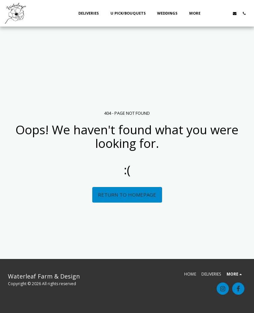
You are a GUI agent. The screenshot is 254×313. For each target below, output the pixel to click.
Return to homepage (127, 194)
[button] (215, 13)
